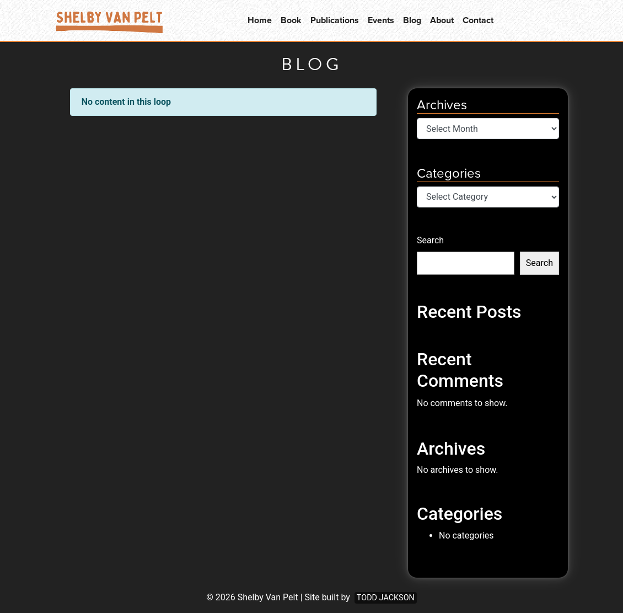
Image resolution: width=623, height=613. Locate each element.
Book (291, 20)
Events (381, 20)
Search (430, 240)
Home (260, 20)
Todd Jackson (386, 598)
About (442, 20)
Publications (334, 20)
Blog (412, 20)
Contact (478, 20)
